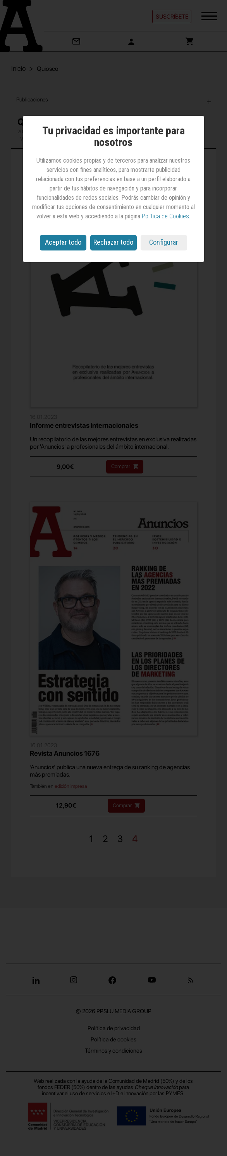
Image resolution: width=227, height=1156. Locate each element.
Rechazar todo (113, 242)
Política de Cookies (165, 216)
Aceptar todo (63, 242)
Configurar (163, 242)
